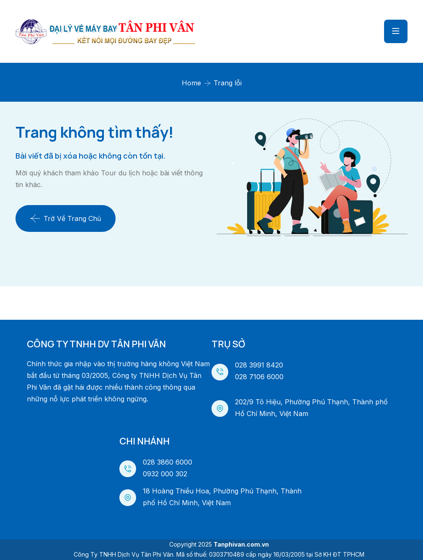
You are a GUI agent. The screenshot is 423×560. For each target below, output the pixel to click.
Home (191, 83)
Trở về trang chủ (65, 218)
